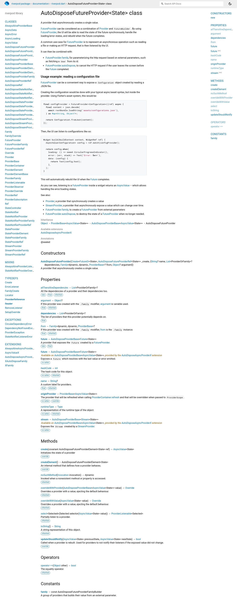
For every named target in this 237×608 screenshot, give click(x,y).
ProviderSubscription (16, 199)
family (44, 591)
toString (45, 526)
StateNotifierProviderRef (18, 225)
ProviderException (14, 332)
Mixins (9, 262)
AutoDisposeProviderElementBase (23, 72)
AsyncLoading (12, 38)
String (154, 261)
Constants (218, 134)
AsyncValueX (12, 352)
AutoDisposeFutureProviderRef (114, 261)
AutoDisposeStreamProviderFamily (23, 123)
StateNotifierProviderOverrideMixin (23, 270)
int (56, 368)
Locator (9, 295)
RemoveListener (13, 307)
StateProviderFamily (16, 237)
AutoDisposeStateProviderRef (21, 114)
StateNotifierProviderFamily (19, 220)
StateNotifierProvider (16, 216)
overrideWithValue (50, 500)
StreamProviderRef (15, 254)
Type (60, 406)
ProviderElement (14, 169)
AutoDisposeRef (13, 85)
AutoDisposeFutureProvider (56, 261)
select (44, 513)
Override (129, 487)
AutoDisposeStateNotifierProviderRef (25, 97)
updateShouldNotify (51, 539)
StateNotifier (12, 212)
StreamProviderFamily (17, 250)
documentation (40, 3)
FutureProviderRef (14, 148)
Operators (218, 122)
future (44, 339)
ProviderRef (11, 195)
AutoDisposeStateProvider (19, 102)
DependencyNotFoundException (22, 328)
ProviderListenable (121, 513)
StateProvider (12, 229)
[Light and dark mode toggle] (230, 3)
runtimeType (47, 406)
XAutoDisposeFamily (16, 361)
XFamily (9, 365)
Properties (218, 25)
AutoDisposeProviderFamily (20, 76)
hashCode (46, 368)
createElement (48, 462)
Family (64, 264)
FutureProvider (49, 28)
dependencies (48, 313)
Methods (217, 80)
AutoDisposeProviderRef (18, 80)
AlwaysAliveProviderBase (18, 25)
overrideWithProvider (52, 487)
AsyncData (11, 30)
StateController (13, 208)
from (43, 326)
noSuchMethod (49, 475)
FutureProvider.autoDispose (60, 65)
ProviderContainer (14, 165)
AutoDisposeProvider (16, 59)
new (213, 17)
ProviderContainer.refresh (105, 397)
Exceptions (13, 319)
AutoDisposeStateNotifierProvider (23, 89)
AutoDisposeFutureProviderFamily (23, 51)
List (168, 261)
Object (44, 223)
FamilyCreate (12, 291)
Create (75, 261)
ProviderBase (58, 223)
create (44, 449)
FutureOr (84, 261)
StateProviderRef (14, 242)
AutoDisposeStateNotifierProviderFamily (26, 93)
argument (46, 300)
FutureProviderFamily (16, 144)
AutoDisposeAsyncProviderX (56, 232)
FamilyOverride (13, 136)
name (44, 381)
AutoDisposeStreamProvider (20, 119)
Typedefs (11, 278)
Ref (7, 203)
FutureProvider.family (57, 57)
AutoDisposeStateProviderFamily (22, 110)
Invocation (63, 475)
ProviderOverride (14, 191)
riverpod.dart (58, 3)
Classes (10, 21)
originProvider (48, 393)
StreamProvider (54, 205)
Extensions (13, 344)
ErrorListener (12, 286)
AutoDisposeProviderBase (106, 223)
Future (53, 69)
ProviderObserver (14, 186)
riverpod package (20, 3)
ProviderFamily (13, 178)
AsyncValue (123, 185)
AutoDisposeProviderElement (20, 68)
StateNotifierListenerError (18, 336)
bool (138, 539)
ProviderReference (15, 299)
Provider (103, 28)
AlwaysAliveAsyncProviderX (20, 348)
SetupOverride (12, 312)
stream (44, 419)
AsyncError (11, 34)
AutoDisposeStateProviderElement (23, 106)
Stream (85, 419)
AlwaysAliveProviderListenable (21, 266)
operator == (47, 565)
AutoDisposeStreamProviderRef (22, 127)
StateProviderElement (16, 233)
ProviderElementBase (16, 174)
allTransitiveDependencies (54, 287)
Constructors (221, 13)
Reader (9, 303)
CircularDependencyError (18, 324)
